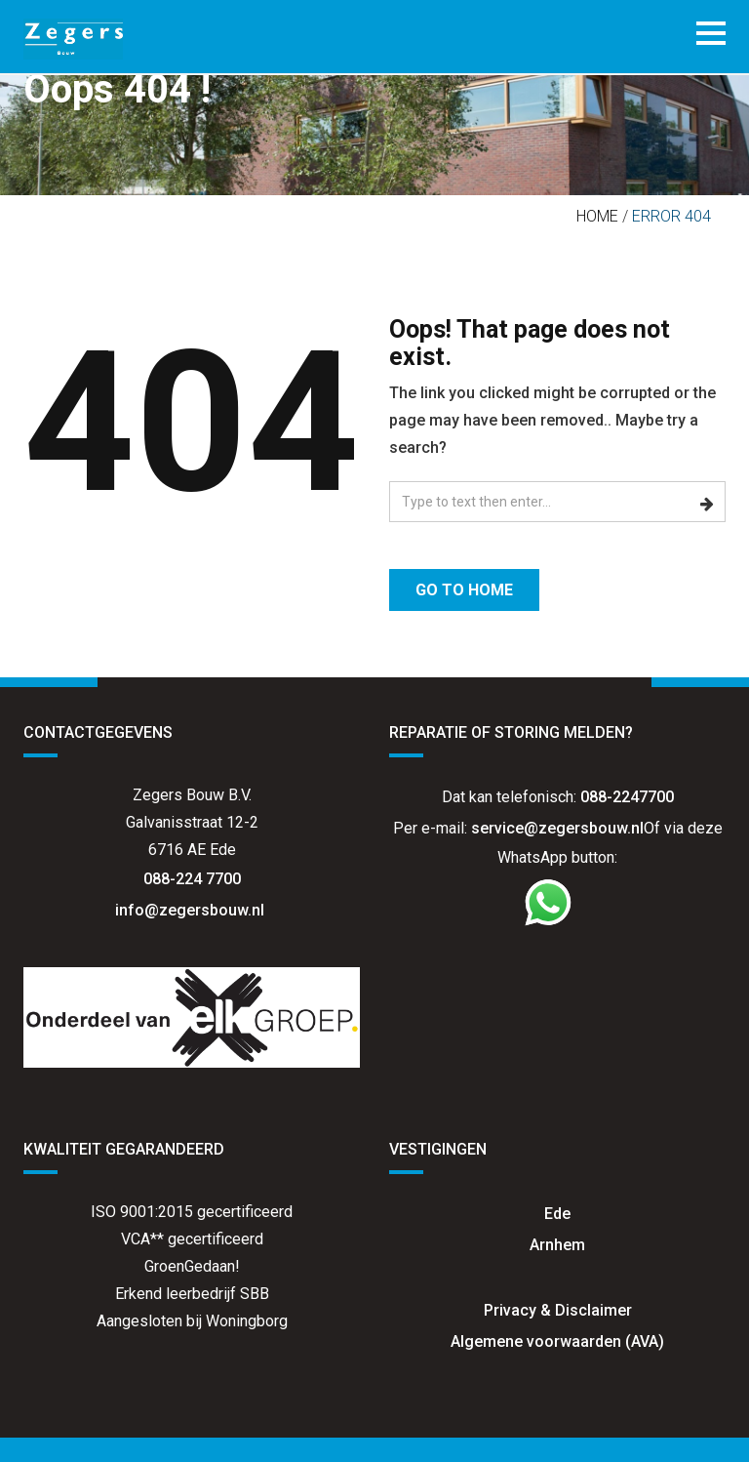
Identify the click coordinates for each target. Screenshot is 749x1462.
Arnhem (557, 1245)
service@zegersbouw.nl (557, 828)
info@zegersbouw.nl (191, 910)
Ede (557, 1213)
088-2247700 (627, 797)
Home (597, 216)
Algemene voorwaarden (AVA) (557, 1341)
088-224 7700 (192, 879)
